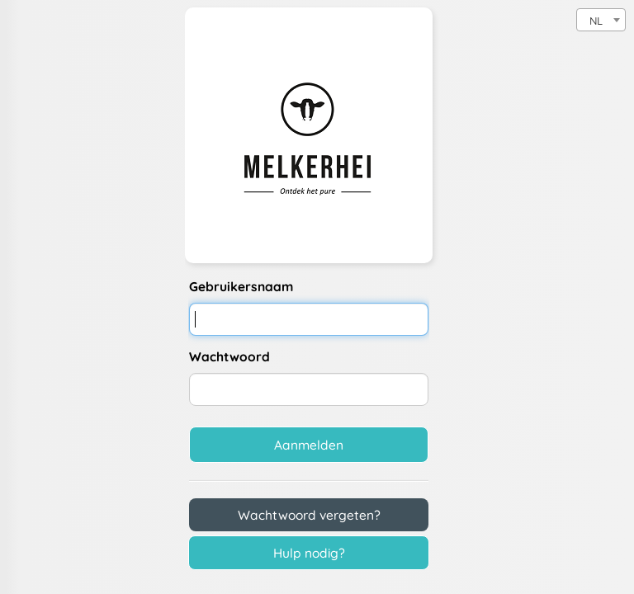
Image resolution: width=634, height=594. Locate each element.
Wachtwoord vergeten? (309, 515)
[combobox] (601, 19)
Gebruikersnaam (241, 286)
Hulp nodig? (309, 552)
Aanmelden (308, 444)
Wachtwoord (229, 356)
